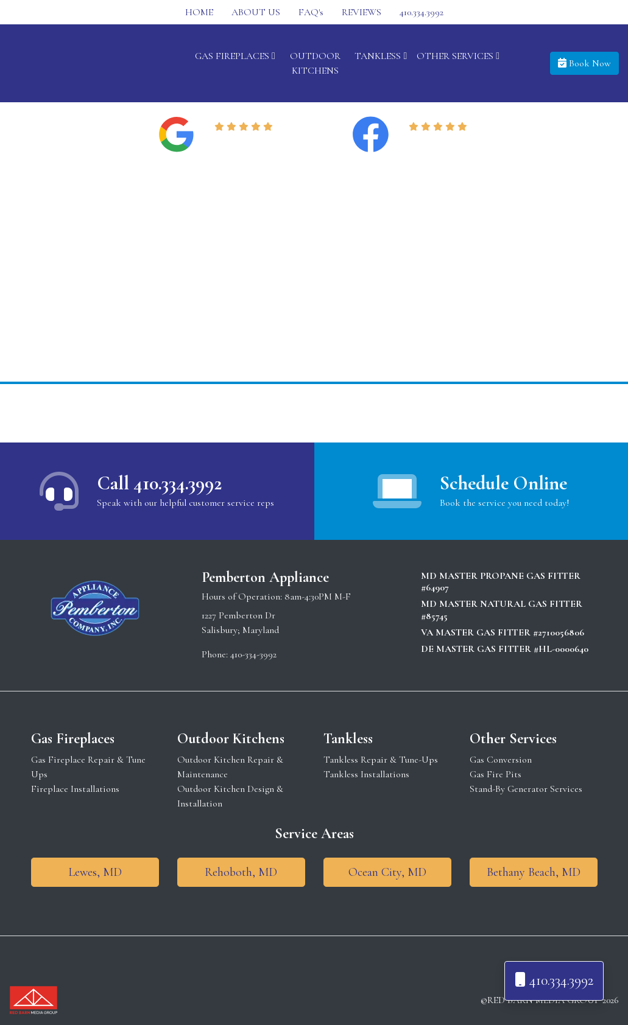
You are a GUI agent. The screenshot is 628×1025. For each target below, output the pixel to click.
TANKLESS (381, 56)
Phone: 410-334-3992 (239, 654)
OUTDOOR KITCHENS (315, 63)
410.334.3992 (421, 12)
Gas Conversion (501, 760)
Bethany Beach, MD (533, 872)
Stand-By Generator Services (526, 789)
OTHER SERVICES (458, 56)
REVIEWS (361, 12)
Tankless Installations (366, 774)
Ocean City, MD (387, 872)
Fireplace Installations (75, 789)
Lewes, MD (95, 872)
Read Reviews (245, 142)
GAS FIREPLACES (235, 56)
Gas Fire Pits (495, 774)
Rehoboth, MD (241, 872)
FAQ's (310, 12)
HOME (199, 12)
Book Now (584, 63)
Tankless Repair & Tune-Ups (380, 760)
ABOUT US (255, 12)
